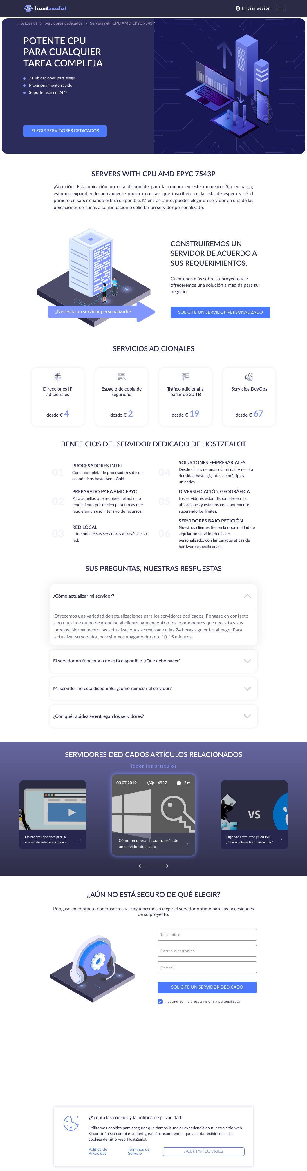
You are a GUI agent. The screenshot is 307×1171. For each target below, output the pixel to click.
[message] (207, 967)
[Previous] (144, 866)
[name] (207, 935)
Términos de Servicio (138, 1152)
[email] (207, 951)
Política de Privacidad (98, 1152)
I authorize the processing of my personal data (199, 1001)
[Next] (162, 866)
